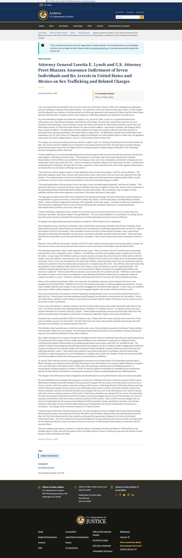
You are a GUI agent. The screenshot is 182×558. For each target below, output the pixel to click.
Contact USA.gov (128, 549)
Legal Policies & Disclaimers (77, 537)
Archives (41, 542)
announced (77, 361)
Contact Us (140, 12)
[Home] (56, 19)
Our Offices (120, 12)
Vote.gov (125, 537)
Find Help (130, 12)
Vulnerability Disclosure (102, 551)
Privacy (68, 542)
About (40, 532)
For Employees (71, 548)
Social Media (120, 490)
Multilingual (125, 532)
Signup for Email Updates (127, 487)
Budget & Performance (47, 537)
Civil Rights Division (46, 468)
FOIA (40, 548)
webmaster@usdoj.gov (99, 48)
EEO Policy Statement (102, 546)
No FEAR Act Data (100, 540)
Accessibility (70, 532)
